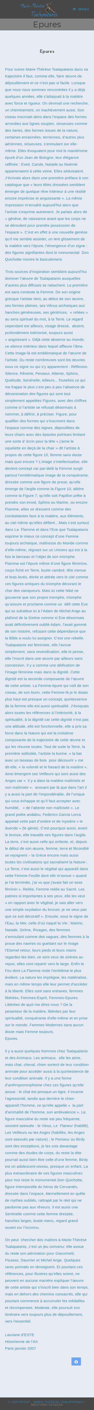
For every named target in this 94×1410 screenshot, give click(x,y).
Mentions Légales (47, 1404)
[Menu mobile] (81, 9)
